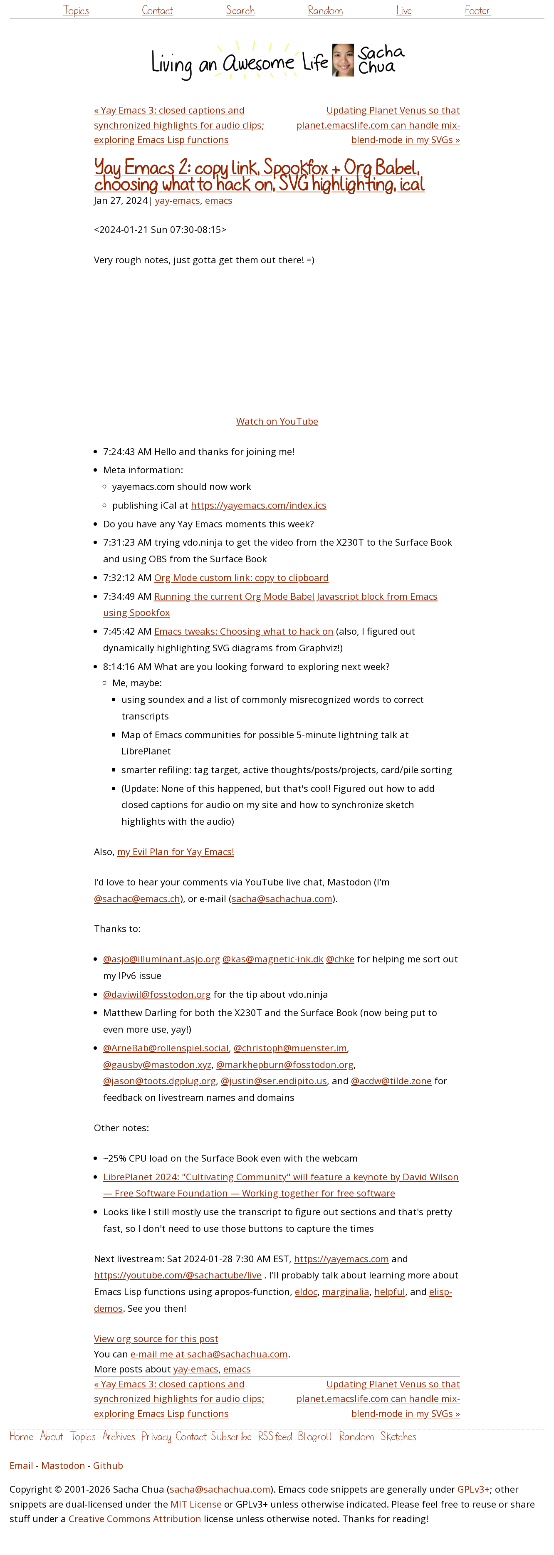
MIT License (196, 1504)
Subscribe (231, 1436)
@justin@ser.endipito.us (274, 1080)
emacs (218, 200)
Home (21, 1436)
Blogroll (315, 1436)
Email (21, 1465)
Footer (478, 10)
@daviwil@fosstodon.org (157, 994)
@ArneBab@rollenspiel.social (166, 1047)
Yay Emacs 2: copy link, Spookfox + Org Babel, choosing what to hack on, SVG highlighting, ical (259, 176)
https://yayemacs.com (341, 1258)
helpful (389, 1291)
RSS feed (275, 1436)
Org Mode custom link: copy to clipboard (241, 577)
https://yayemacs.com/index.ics (258, 505)
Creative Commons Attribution (135, 1518)
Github (108, 1465)
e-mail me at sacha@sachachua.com (209, 1353)
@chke (340, 958)
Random (325, 10)
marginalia (345, 1291)
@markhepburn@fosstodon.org (285, 1064)
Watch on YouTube (277, 421)
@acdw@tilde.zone (391, 1080)
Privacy (156, 1436)
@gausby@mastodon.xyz (157, 1064)
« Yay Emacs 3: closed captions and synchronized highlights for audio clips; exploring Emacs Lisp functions (179, 125)
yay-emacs (177, 200)
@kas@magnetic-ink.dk (273, 958)
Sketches (398, 1436)
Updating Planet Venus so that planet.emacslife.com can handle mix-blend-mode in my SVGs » (378, 125)
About (51, 1436)
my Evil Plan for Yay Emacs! (175, 851)
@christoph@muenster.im (290, 1047)
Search (240, 10)
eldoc (306, 1291)
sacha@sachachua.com (282, 898)
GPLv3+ (474, 1489)
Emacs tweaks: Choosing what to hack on (244, 631)
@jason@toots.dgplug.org (159, 1080)
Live (404, 10)
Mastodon (63, 1465)
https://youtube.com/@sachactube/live (178, 1274)
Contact (157, 10)
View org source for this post (156, 1338)
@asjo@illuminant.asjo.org (161, 958)
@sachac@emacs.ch (137, 898)
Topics (76, 10)
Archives (118, 1436)
